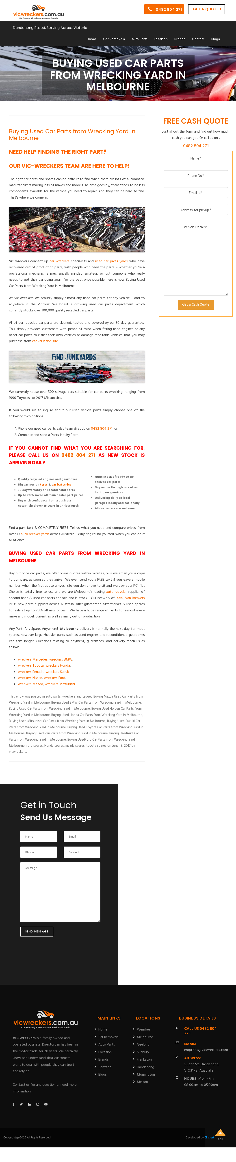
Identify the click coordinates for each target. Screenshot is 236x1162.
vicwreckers (17, 752)
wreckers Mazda (30, 684)
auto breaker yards (35, 534)
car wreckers (59, 261)
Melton (142, 1082)
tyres (44, 484)
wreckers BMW (60, 660)
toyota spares (96, 745)
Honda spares (54, 745)
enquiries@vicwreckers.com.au (208, 1047)
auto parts (53, 696)
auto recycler (116, 592)
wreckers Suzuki (57, 672)
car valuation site (45, 341)
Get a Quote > (207, 8)
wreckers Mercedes (33, 660)
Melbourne (145, 1037)
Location (161, 39)
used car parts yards (111, 261)
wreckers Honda (57, 666)
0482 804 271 (165, 9)
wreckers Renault (31, 672)
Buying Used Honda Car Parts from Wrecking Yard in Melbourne (96, 715)
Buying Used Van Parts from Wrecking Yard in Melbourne (67, 733)
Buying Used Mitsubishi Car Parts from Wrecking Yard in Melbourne (57, 721)
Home (91, 39)
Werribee (144, 1030)
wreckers (69, 696)
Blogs (215, 39)
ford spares (34, 745)
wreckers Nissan (30, 678)
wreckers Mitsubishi (60, 684)
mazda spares (75, 745)
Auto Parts (140, 39)
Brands (179, 39)
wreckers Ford (54, 678)
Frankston (144, 1060)
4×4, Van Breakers (131, 598)
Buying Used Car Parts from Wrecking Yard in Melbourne (72, 134)
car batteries (61, 484)
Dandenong (145, 1067)
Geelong (143, 1045)
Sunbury (143, 1052)
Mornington (146, 1075)
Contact (198, 39)
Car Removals (114, 39)
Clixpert (209, 1137)
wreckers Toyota (31, 666)
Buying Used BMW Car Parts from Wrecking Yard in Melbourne (96, 702)
